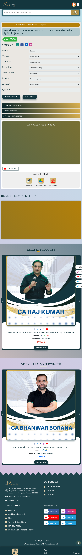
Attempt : (6, 84)
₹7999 (41, 456)
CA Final (50, 494)
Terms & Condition (17, 522)
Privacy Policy (14, 526)
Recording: (7, 67)
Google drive (41, 186)
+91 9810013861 (14, 500)
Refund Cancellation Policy (21, 529)
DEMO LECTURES (10, 169)
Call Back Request (16, 514)
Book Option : (8, 73)
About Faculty (10, 111)
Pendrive (29, 186)
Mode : (5, 50)
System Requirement (13, 116)
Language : (7, 78)
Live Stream (53, 186)
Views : (5, 56)
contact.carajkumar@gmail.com (20, 496)
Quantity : (7, 89)
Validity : (6, 61)
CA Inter (50, 490)
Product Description (13, 105)
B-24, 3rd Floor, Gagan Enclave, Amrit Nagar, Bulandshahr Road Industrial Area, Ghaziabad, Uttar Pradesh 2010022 (23, 491)
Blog (10, 518)
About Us (12, 510)
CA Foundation (53, 486)
